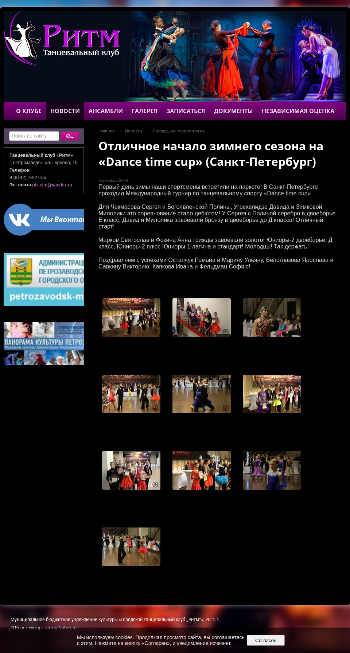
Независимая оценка (298, 111)
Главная (106, 131)
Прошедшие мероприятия (179, 131)
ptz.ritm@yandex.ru (52, 184)
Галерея (145, 111)
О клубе (29, 111)
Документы (233, 111)
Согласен (266, 640)
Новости (65, 111)
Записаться (185, 111)
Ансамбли (106, 111)
